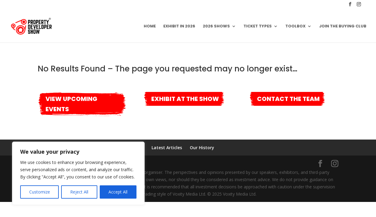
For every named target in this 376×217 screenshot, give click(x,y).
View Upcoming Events (71, 104)
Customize (39, 192)
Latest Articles (167, 147)
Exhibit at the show (185, 99)
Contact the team (288, 99)
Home (150, 26)
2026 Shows (216, 26)
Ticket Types (257, 26)
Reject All (79, 192)
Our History (202, 147)
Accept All (117, 192)
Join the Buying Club (342, 26)
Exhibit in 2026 (179, 26)
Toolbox (295, 26)
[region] (78, 173)
